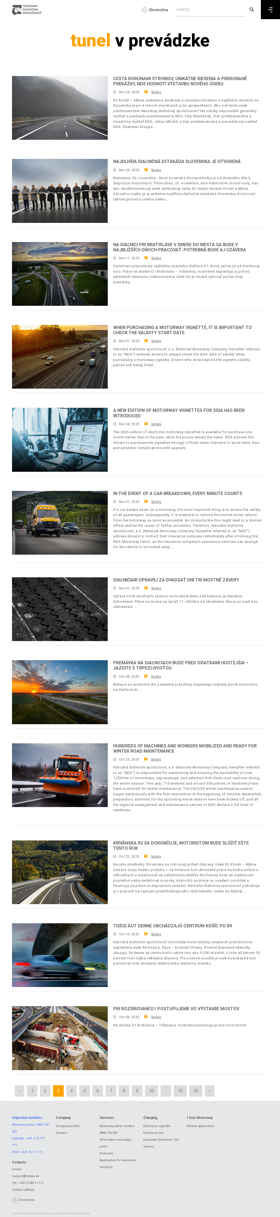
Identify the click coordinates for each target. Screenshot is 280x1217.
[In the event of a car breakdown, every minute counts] (60, 523)
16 (195, 1090)
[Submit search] (251, 9)
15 (180, 1090)
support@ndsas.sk (25, 1176)
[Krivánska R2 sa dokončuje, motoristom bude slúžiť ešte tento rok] (60, 872)
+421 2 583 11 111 (31, 1183)
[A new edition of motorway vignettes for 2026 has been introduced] (60, 439)
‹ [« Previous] (19, 1090)
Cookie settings (23, 1190)
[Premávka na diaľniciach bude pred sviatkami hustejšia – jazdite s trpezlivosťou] (60, 692)
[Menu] (270, 9)
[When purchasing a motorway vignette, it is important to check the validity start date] (60, 357)
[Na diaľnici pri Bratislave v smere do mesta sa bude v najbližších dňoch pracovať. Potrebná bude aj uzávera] (60, 274)
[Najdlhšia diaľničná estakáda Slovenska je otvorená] (60, 191)
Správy (156, 92)
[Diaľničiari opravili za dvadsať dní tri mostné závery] (60, 609)
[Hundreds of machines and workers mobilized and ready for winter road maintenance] (60, 775)
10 (151, 1090)
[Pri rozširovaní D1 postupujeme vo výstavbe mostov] (60, 1038)
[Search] (210, 9)
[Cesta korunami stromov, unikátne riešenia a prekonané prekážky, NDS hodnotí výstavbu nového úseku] (60, 108)
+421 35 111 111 (32, 1152)
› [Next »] (209, 1090)
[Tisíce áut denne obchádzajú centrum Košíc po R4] (60, 955)
